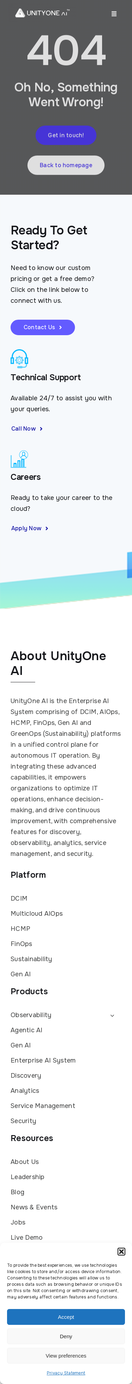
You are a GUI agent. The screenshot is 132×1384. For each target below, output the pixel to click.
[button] (121, 1251)
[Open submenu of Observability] (110, 1015)
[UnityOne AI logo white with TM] (42, 7)
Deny (66, 1336)
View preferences (66, 1356)
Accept (66, 1317)
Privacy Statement (66, 1373)
